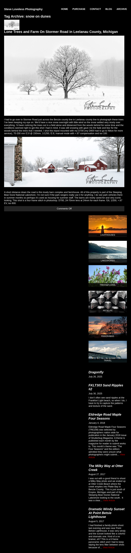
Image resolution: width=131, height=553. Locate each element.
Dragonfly (96, 372)
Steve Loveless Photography (23, 9)
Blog (108, 9)
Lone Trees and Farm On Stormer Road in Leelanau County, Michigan (61, 32)
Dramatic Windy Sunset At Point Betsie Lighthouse (106, 513)
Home (64, 9)
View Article (109, 500)
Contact (95, 9)
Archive (122, 9)
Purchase (78, 9)
